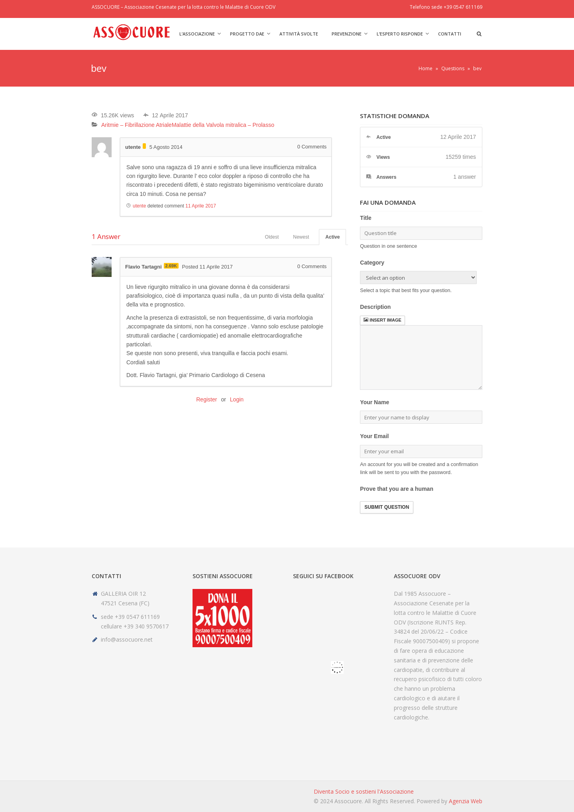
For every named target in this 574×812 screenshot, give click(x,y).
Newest (301, 237)
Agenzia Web (465, 801)
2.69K (171, 265)
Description (375, 307)
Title (366, 218)
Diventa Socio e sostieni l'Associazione (364, 791)
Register (206, 399)
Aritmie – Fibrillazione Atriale (136, 125)
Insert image (382, 320)
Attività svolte (298, 34)
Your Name (374, 402)
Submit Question (386, 507)
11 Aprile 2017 (200, 206)
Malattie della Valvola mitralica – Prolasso (223, 125)
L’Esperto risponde (400, 34)
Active (332, 237)
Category (372, 262)
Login (237, 399)
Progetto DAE (247, 34)
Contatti (449, 34)
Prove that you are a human (396, 489)
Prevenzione (347, 34)
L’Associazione (197, 34)
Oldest (272, 237)
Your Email (374, 436)
